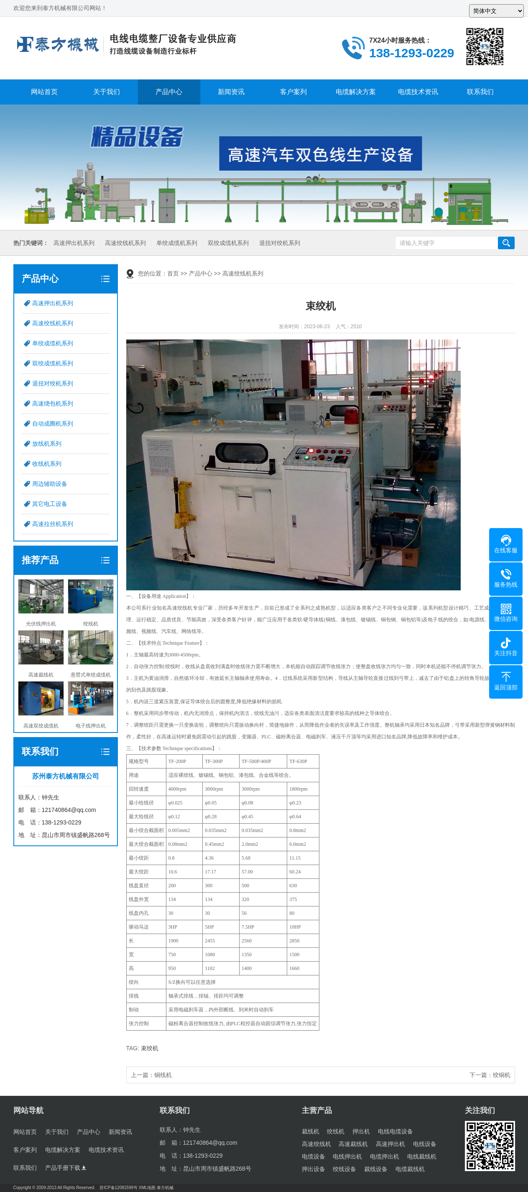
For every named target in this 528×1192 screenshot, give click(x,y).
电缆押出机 (384, 1156)
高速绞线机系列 (124, 243)
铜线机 (163, 1075)
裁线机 (310, 1131)
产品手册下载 (66, 1167)
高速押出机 (390, 1144)
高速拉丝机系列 (52, 524)
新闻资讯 (231, 91)
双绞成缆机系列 (227, 243)
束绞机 (149, 1048)
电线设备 (424, 1144)
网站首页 (44, 91)
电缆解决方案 (356, 91)
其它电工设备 (49, 503)
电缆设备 (313, 1156)
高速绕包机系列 (52, 403)
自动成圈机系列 (52, 423)
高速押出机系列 (73, 243)
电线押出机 (347, 1156)
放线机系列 (46, 443)
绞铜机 (501, 1075)
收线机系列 (46, 463)
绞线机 (335, 1131)
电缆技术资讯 (418, 91)
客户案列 (293, 91)
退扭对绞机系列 (278, 243)
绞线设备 (344, 1169)
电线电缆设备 (395, 1131)
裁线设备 (376, 1169)
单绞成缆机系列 (176, 243)
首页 (173, 273)
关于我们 (106, 91)
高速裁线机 (353, 1144)
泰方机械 (165, 1187)
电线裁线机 (421, 1156)
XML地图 (147, 1187)
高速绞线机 (316, 1144)
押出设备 (313, 1169)
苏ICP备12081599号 (118, 1187)
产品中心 (169, 91)
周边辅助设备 (49, 483)
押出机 (361, 1131)
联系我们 (480, 91)
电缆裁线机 (410, 1169)
